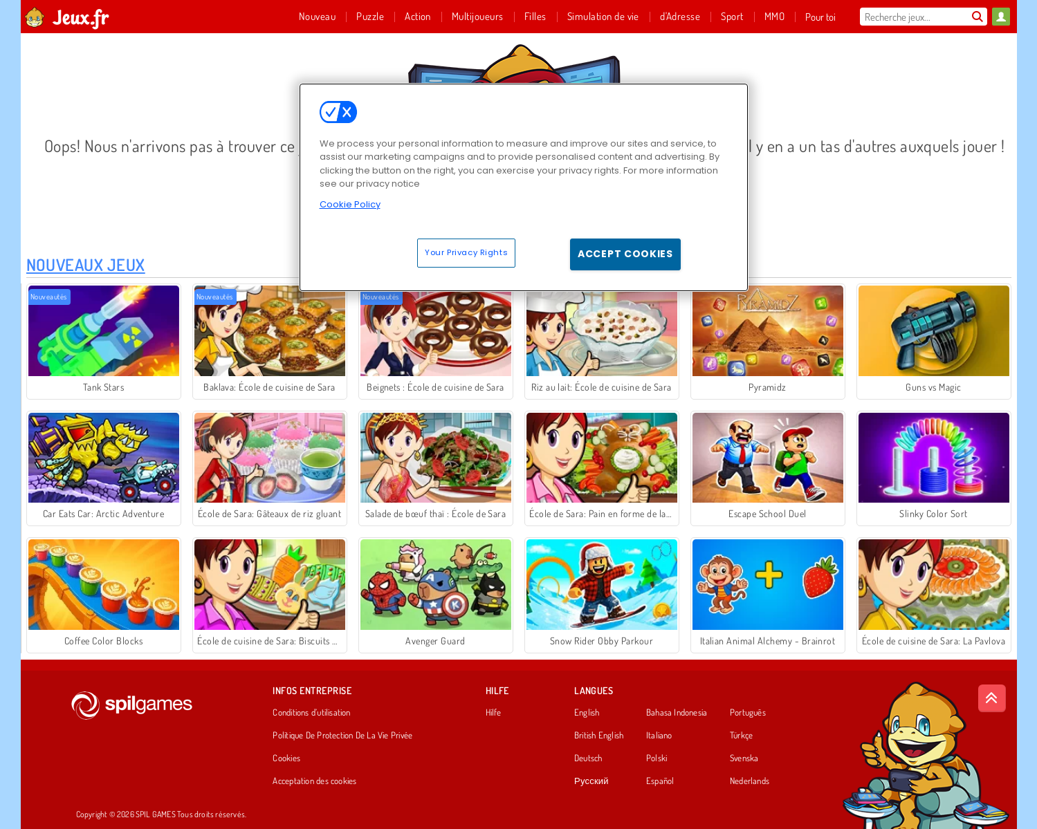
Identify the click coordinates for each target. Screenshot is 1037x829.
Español (660, 781)
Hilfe (494, 713)
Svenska (744, 758)
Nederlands (749, 781)
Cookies (286, 758)
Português (748, 713)
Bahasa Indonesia (677, 713)
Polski (656, 758)
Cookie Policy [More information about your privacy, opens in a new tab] (350, 204)
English (587, 713)
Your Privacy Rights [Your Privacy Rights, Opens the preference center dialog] (466, 252)
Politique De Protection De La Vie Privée (342, 735)
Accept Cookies (625, 254)
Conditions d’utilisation (311, 713)
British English (598, 735)
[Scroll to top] (992, 698)
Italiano (659, 735)
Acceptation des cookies (314, 781)
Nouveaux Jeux (85, 264)
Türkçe (741, 735)
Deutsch (588, 758)
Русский (591, 781)
